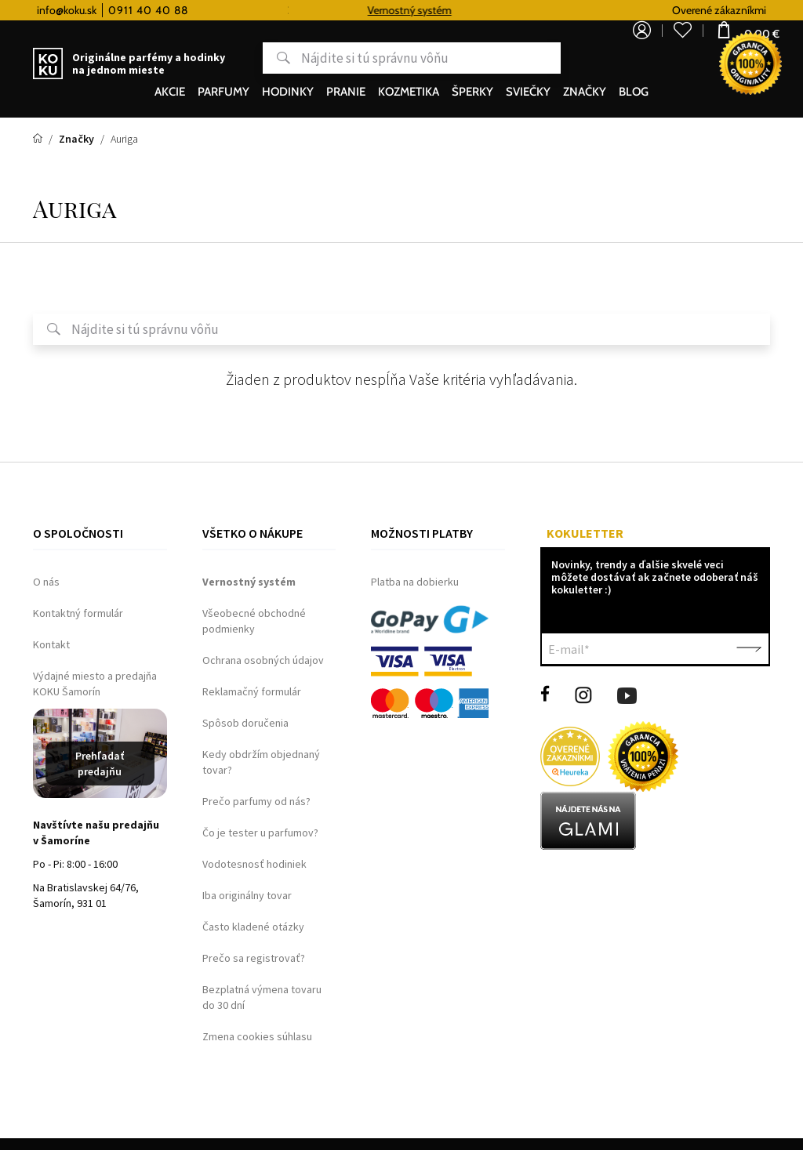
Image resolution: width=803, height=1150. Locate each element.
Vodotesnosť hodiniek (254, 864)
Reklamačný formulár (251, 691)
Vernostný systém (422, 10)
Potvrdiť (748, 649)
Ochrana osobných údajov (263, 660)
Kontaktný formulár (78, 613)
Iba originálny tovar (247, 895)
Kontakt (51, 644)
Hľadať (224, 58)
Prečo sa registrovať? (253, 958)
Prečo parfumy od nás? (256, 801)
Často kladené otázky (253, 927)
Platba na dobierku (415, 582)
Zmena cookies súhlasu (257, 1036)
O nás (46, 582)
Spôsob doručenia (245, 723)
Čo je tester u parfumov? (260, 832)
